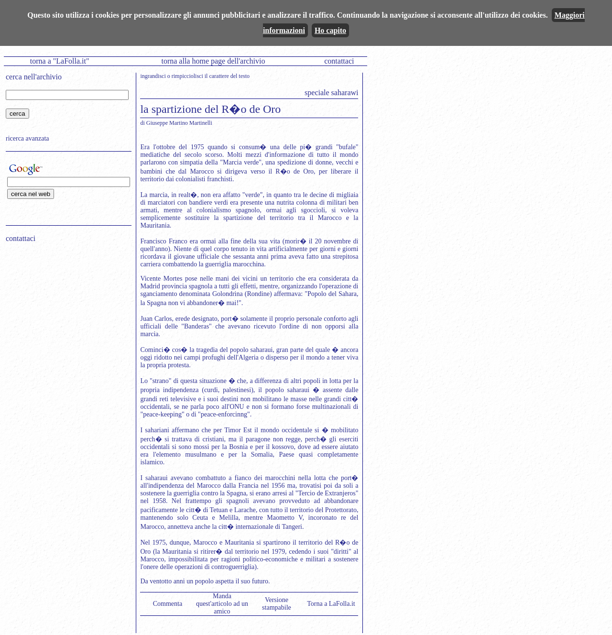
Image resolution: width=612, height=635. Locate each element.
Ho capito (330, 30)
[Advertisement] (65, 311)
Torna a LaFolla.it (331, 603)
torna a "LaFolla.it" (59, 61)
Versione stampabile (276, 603)
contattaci (339, 61)
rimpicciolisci (187, 76)
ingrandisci (152, 76)
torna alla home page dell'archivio (213, 61)
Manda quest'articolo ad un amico (222, 603)
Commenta (167, 603)
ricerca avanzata (27, 138)
